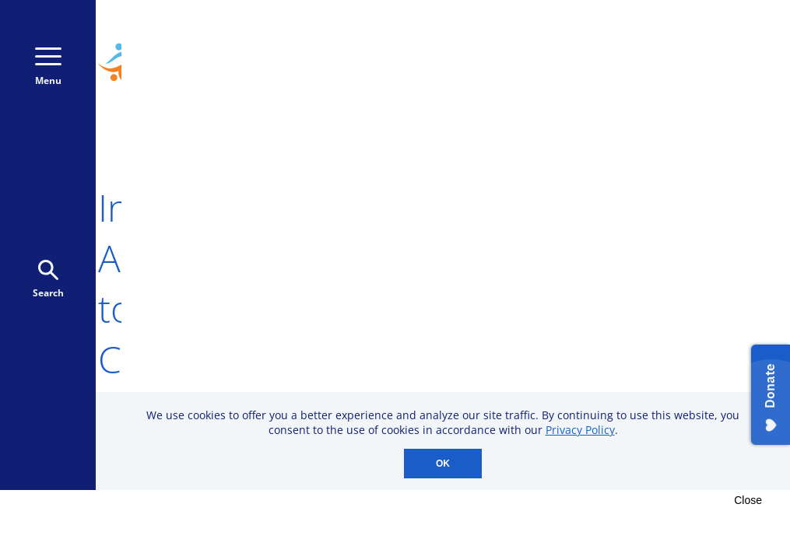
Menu (48, 67)
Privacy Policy (580, 429)
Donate (696, 69)
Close (748, 500)
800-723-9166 (691, 37)
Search (48, 279)
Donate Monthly (575, 69)
